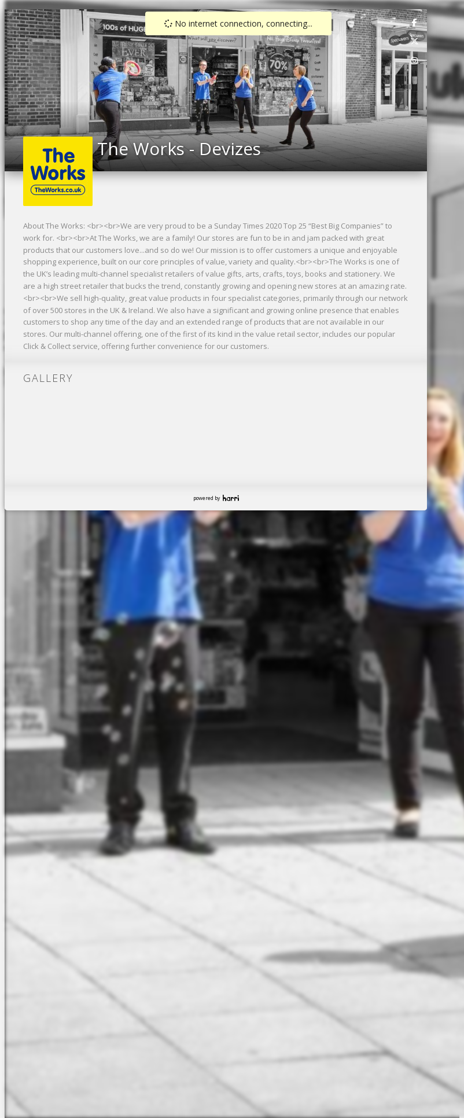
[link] (415, 22)
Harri (231, 498)
